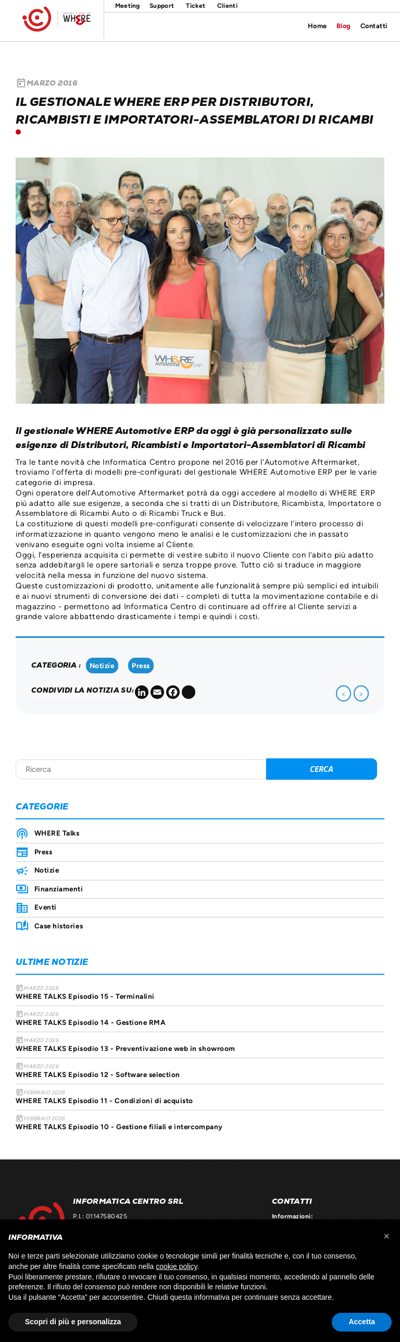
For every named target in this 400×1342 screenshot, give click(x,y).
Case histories (58, 926)
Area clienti (227, 6)
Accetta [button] (361, 1321)
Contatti (374, 26)
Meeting (125, 6)
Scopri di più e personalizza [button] (73, 1321)
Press (141, 665)
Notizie (102, 665)
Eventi (45, 907)
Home (317, 26)
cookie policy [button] (176, 1266)
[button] (386, 1236)
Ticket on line (195, 6)
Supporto (163, 6)
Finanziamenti (58, 889)
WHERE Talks (57, 833)
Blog (343, 26)
